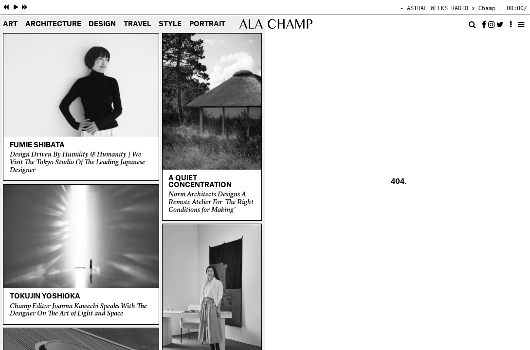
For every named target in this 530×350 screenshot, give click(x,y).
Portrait (207, 24)
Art (10, 24)
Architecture (53, 24)
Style (170, 24)
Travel (137, 24)
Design (102, 24)
